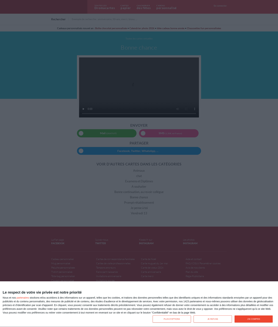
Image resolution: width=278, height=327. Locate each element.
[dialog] (139, 304)
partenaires (23, 297)
